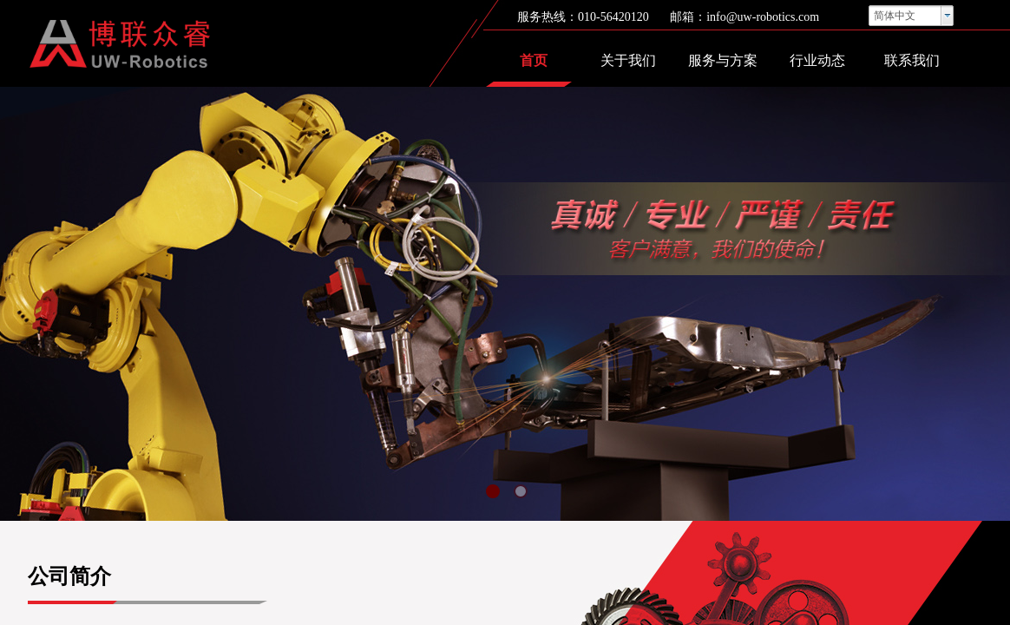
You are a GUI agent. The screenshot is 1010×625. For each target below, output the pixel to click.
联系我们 (912, 60)
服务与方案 (723, 60)
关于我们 (628, 60)
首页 (534, 60)
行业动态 (817, 60)
